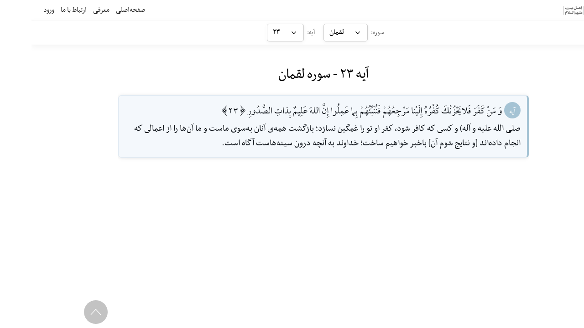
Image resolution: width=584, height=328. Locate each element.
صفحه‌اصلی (99, 10)
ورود (17, 10)
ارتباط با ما (42, 10)
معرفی (70, 10)
